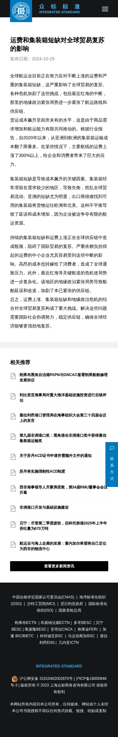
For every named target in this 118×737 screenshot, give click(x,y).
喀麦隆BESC (36, 629)
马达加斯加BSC (81, 636)
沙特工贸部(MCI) (41, 604)
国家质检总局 (70, 610)
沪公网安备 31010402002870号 (46, 678)
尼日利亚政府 (71, 604)
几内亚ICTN (69, 642)
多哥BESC (83, 622)
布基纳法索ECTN (55, 622)
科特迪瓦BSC (51, 636)
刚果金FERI (88, 629)
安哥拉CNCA (61, 629)
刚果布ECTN (26, 622)
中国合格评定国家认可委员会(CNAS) (43, 597)
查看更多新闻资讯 (59, 566)
